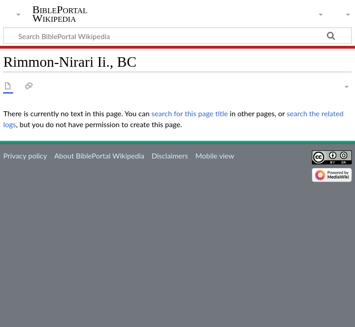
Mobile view (214, 155)
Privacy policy (25, 155)
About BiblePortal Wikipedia (99, 155)
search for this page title (189, 113)
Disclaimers (170, 155)
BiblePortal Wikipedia (59, 14)
